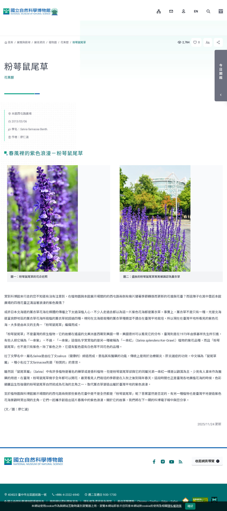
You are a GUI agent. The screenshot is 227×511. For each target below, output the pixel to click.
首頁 (10, 42)
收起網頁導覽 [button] (204, 461)
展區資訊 (39, 42)
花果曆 (65, 42)
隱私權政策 (174, 506)
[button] (208, 11)
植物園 (53, 42)
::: (151, 11)
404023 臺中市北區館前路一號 (25, 494)
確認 (190, 506)
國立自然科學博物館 (29, 11)
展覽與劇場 (23, 42)
